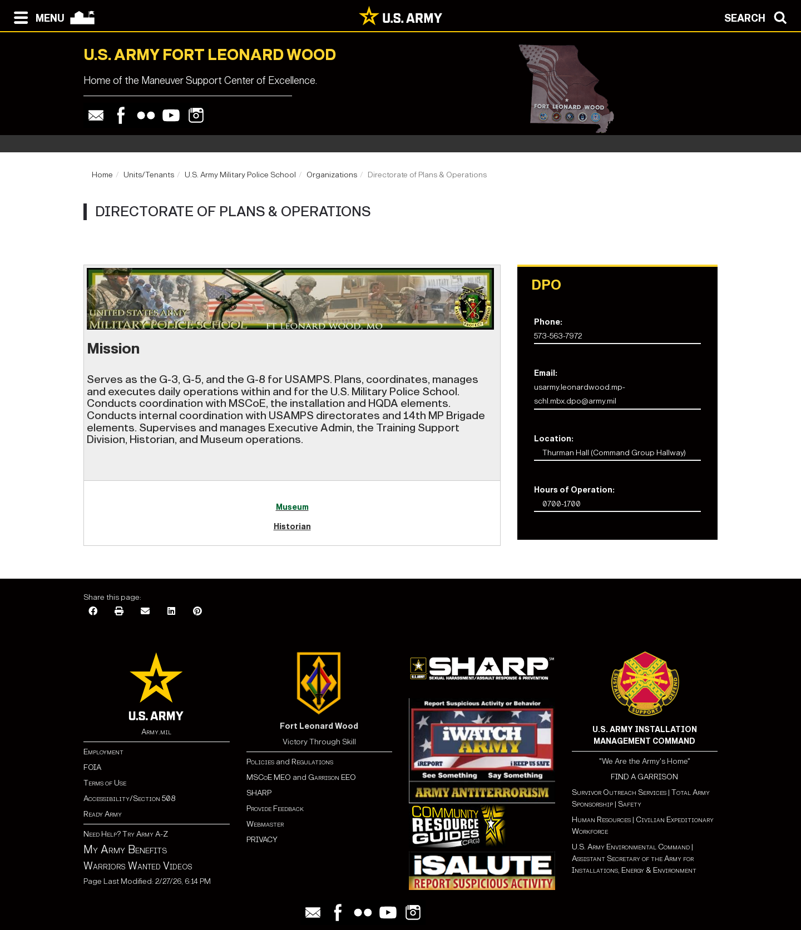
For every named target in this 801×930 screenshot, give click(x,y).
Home (102, 175)
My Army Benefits (125, 849)
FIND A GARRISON (644, 777)
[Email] (145, 611)
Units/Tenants (148, 175)
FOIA (92, 767)
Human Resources (601, 819)
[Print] (119, 611)
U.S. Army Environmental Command (631, 847)
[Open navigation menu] (36, 17)
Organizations (331, 175)
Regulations (312, 762)
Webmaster (265, 824)
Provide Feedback (275, 808)
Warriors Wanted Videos (137, 866)
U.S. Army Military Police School (240, 175)
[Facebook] (92, 611)
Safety (629, 804)
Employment (103, 752)
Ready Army (102, 814)
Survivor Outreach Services (619, 792)
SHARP (258, 793)
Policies (261, 762)
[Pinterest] (197, 611)
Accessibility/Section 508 (129, 798)
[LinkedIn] (171, 611)
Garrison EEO (332, 777)
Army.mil (156, 732)
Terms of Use (104, 783)
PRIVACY (262, 839)
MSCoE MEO (268, 777)
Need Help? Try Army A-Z (125, 834)
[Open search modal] (758, 17)
